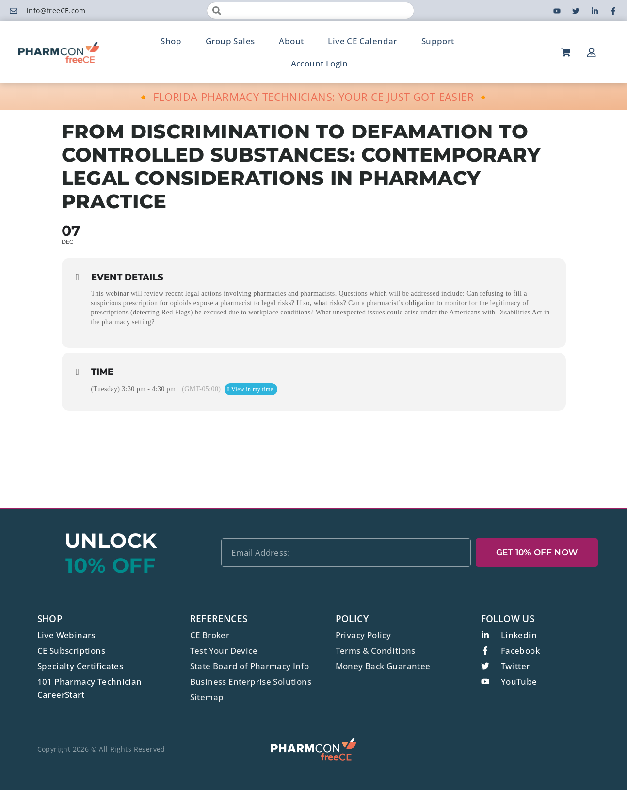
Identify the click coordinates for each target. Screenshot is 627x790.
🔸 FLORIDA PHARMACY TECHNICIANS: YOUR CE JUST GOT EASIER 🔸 (313, 96)
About (291, 41)
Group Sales (230, 41)
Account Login (319, 63)
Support (437, 41)
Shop (171, 41)
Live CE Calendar (362, 41)
